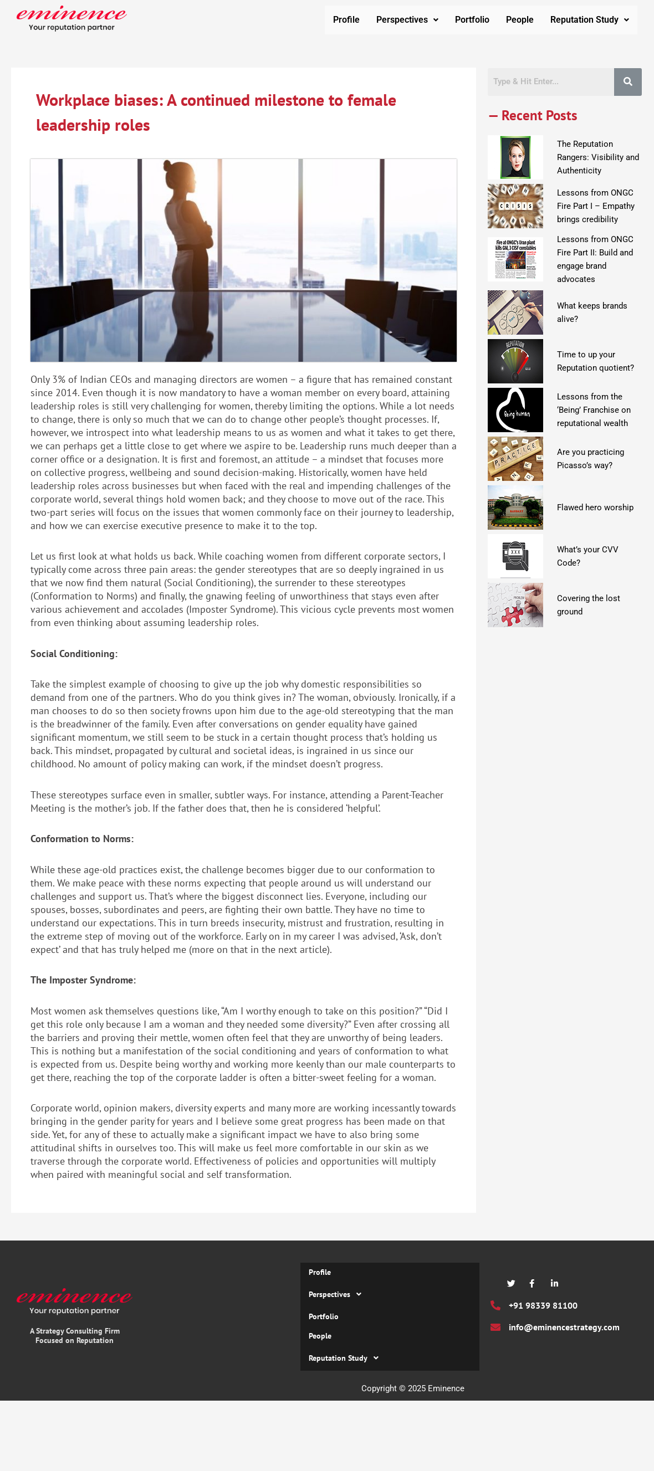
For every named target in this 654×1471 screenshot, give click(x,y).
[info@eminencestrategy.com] (495, 1330)
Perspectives (407, 21)
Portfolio (472, 21)
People (520, 21)
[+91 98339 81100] (495, 1308)
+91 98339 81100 (543, 1308)
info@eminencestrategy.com (564, 1329)
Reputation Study (589, 21)
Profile (346, 21)
